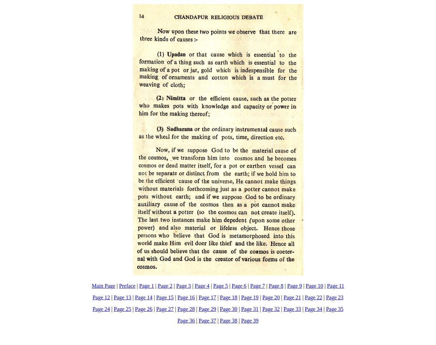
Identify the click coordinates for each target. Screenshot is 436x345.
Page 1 (146, 286)
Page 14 (143, 297)
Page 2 (165, 286)
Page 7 (257, 286)
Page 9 (294, 286)
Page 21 (292, 297)
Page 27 (165, 309)
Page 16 (186, 297)
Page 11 (335, 286)
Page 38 (228, 321)
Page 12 (101, 297)
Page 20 (271, 297)
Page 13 (122, 297)
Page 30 (228, 309)
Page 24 (101, 309)
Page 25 (122, 309)
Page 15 (165, 297)
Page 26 (143, 309)
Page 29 (207, 309)
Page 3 (183, 286)
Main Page (103, 286)
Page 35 (334, 309)
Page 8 (276, 286)
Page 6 (239, 286)
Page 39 (250, 321)
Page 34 (313, 309)
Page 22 (313, 297)
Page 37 (207, 321)
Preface (127, 286)
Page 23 (334, 297)
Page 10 (314, 286)
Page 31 (250, 309)
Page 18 (228, 297)
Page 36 (186, 321)
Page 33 (292, 309)
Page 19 (250, 297)
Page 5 (220, 286)
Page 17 (207, 297)
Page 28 (186, 309)
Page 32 (271, 309)
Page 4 (202, 286)
